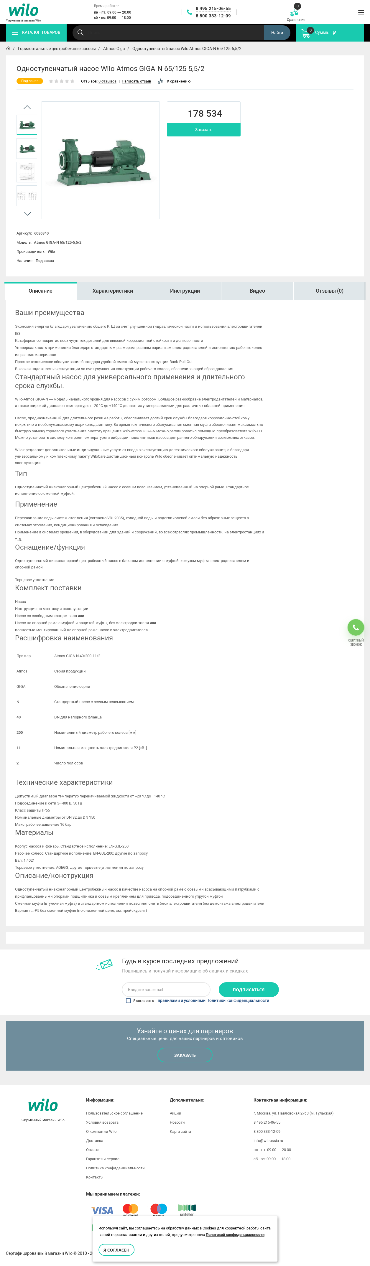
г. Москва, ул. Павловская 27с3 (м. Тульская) (294, 1113)
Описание (40, 291)
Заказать (203, 129)
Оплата (92, 1150)
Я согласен (116, 1250)
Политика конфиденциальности (115, 1168)
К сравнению (174, 81)
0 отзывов (107, 81)
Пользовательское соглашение (114, 1113)
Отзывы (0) (329, 291)
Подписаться (249, 990)
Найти (277, 32)
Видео (257, 291)
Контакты (94, 1177)
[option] (27, 125)
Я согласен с (197, 1000)
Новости (177, 1122)
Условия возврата (102, 1122)
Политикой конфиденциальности (235, 1234)
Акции (175, 1113)
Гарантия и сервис (102, 1159)
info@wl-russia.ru (268, 1140)
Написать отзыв (136, 81)
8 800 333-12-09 (213, 16)
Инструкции (185, 291)
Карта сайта (180, 1131)
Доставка (94, 1140)
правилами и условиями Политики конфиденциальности (213, 1000)
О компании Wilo (101, 1131)
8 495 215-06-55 (213, 8)
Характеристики (113, 291)
